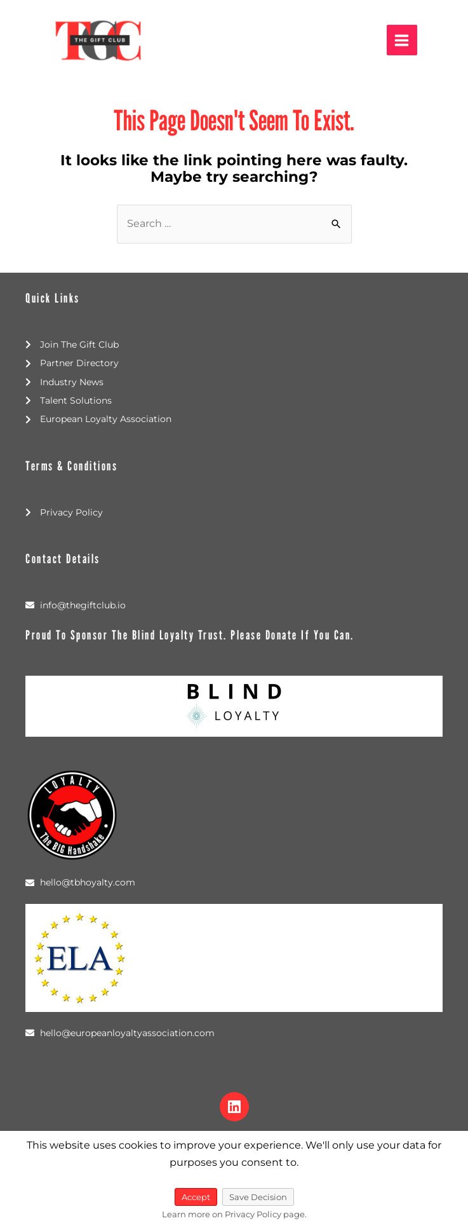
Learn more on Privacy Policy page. (234, 1214)
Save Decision (258, 1197)
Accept (196, 1197)
